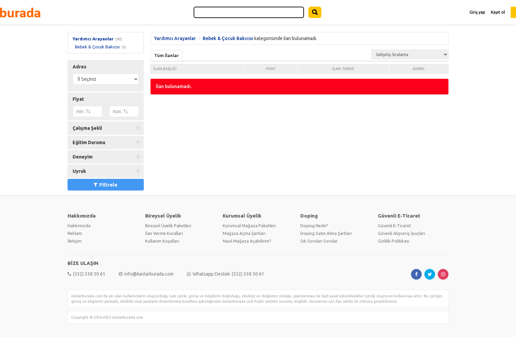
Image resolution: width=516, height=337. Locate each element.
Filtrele (105, 185)
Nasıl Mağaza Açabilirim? (247, 241)
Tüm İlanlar (166, 55)
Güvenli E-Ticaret (394, 225)
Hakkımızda (79, 225)
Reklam (75, 233)
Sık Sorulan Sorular (319, 241)
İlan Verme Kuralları (164, 233)
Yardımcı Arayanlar (93, 38)
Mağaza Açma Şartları (244, 233)
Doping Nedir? (314, 225)
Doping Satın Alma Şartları (326, 233)
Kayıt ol (498, 12)
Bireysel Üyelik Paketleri (168, 225)
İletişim (75, 241)
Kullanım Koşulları (162, 241)
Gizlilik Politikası (393, 241)
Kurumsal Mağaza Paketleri (249, 225)
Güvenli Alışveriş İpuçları (401, 233)
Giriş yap (477, 12)
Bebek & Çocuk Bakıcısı (97, 46)
